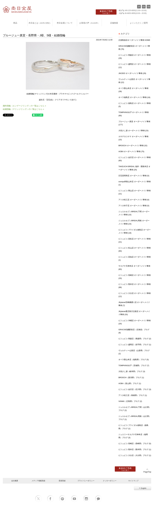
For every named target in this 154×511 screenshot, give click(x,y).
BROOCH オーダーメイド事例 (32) (132, 145)
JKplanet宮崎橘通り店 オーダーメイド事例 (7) (134, 303)
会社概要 (14, 480)
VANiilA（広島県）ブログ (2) (130, 401)
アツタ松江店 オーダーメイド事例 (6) (133, 200)
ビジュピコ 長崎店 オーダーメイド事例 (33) (134, 276)
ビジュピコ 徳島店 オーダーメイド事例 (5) (134, 104)
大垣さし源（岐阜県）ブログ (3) (131, 371)
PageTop (147, 470)
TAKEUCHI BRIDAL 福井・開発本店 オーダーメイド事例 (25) (134, 168)
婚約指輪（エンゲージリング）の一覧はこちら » (24, 106)
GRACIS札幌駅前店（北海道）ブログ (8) (133, 331)
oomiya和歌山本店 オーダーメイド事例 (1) (134, 183)
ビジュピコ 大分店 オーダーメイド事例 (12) (134, 294)
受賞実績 (62, 480)
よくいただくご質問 (139, 22)
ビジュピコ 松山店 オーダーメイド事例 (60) (134, 249)
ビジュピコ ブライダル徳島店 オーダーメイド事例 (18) (134, 231)
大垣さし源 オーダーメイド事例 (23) (133, 130)
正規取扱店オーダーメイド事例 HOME (134, 40)
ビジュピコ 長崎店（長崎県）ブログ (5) (134, 443)
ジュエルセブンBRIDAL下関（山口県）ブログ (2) (134, 408)
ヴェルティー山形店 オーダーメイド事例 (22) (134, 80)
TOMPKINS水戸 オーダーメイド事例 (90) (133, 113)
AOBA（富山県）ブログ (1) (129, 383)
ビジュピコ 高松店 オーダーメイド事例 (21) (134, 240)
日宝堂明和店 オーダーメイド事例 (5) (133, 176)
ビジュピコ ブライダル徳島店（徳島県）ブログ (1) (133, 426)
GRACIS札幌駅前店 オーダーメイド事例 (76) (134, 47)
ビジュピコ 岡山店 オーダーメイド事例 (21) (134, 192)
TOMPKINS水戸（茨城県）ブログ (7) (133, 365)
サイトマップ (133, 480)
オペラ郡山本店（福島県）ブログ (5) (133, 359)
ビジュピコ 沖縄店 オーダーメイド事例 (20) (134, 322)
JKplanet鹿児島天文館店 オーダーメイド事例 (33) (134, 313)
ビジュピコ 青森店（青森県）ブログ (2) (134, 339)
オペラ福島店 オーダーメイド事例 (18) (134, 97)
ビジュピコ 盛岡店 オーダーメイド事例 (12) (134, 65)
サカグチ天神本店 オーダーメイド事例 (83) (134, 267)
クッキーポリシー (109, 480)
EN (144, 6)
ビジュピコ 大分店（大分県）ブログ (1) (134, 455)
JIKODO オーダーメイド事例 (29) (132, 73)
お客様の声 (89, 22)
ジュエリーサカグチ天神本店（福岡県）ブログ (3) (133, 436)
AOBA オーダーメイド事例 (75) (131, 151)
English (142, 488)
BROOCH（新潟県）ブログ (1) (131, 377)
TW (148, 6)
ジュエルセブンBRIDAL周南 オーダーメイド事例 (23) (133, 222)
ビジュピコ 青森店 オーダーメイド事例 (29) (134, 56)
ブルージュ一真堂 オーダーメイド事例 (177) (134, 123)
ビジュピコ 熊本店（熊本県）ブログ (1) (134, 449)
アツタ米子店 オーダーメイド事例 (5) (133, 206)
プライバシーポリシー (85, 480)
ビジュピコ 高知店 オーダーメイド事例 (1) (134, 258)
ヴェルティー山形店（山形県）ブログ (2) (134, 352)
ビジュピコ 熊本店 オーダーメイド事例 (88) (134, 285)
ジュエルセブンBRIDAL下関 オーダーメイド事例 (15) (133, 213)
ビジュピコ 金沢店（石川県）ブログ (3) (134, 389)
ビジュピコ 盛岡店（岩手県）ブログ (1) (134, 344)
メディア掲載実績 (38, 480)
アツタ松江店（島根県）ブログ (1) (132, 395)
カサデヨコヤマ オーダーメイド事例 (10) (133, 138)
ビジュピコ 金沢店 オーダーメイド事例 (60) (134, 159)
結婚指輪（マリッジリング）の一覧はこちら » (23, 109)
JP (139, 6)
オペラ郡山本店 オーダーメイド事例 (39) (133, 89)
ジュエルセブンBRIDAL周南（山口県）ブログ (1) (134, 417)
